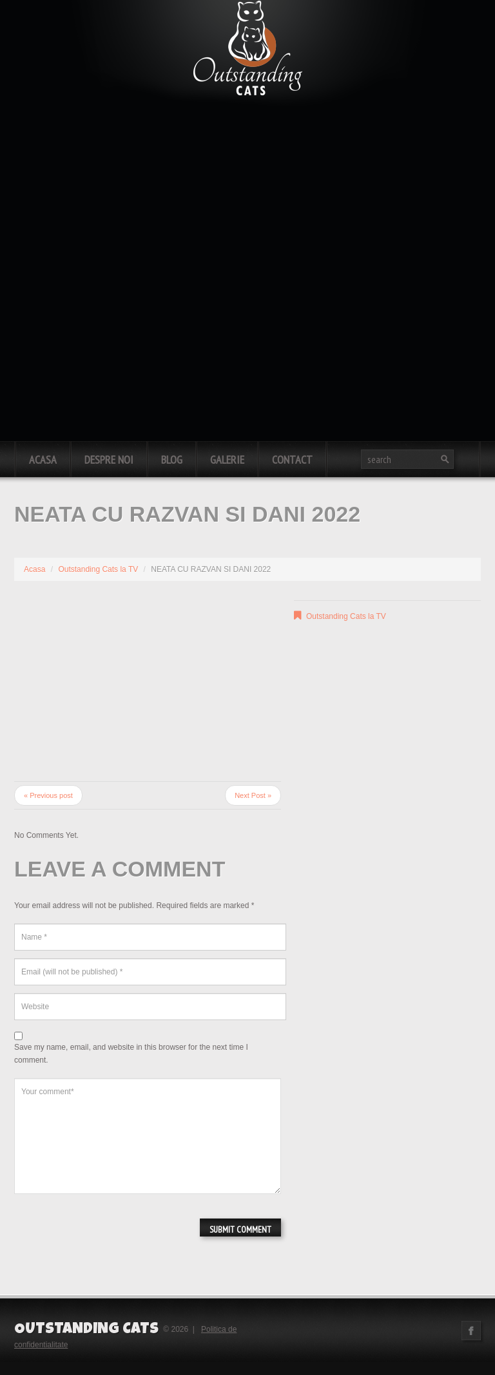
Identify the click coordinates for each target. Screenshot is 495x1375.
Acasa (43, 459)
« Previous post (48, 795)
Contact (292, 459)
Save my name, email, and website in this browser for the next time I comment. (131, 1054)
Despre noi (108, 459)
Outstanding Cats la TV (98, 569)
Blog (171, 459)
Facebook (471, 1330)
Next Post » (253, 795)
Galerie (227, 459)
